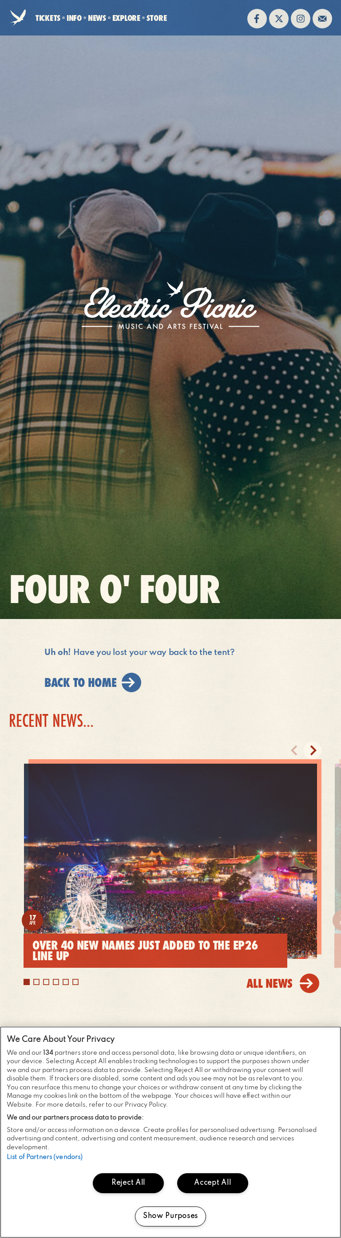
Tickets (48, 17)
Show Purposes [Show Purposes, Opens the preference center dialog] (170, 1216)
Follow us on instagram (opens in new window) (300, 19)
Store (157, 18)
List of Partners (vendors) (45, 1157)
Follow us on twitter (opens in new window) (279, 19)
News (97, 17)
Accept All (212, 1183)
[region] (170, 1132)
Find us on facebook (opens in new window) (257, 19)
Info (74, 17)
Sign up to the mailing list (322, 19)
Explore (126, 17)
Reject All (128, 1183)
